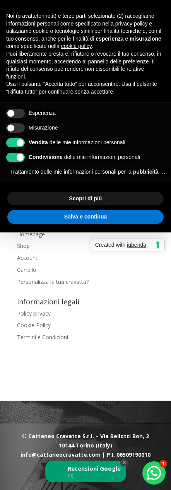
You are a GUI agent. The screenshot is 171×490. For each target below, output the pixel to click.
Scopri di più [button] (85, 198)
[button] (154, 473)
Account (27, 257)
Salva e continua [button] (85, 216)
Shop (23, 245)
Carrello (26, 269)
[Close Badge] (124, 462)
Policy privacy (34, 313)
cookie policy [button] (76, 46)
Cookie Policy (34, 325)
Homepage (31, 234)
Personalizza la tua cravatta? (53, 281)
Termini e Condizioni (42, 337)
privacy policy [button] (131, 23)
